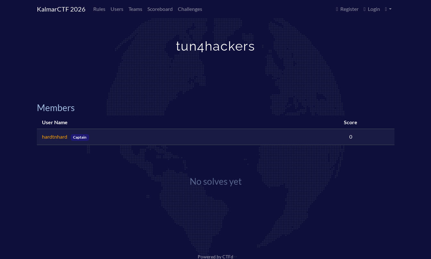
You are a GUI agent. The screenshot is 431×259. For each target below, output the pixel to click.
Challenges (190, 9)
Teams (135, 9)
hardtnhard (55, 137)
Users (117, 9)
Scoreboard (160, 9)
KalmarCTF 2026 (61, 9)
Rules (99, 9)
